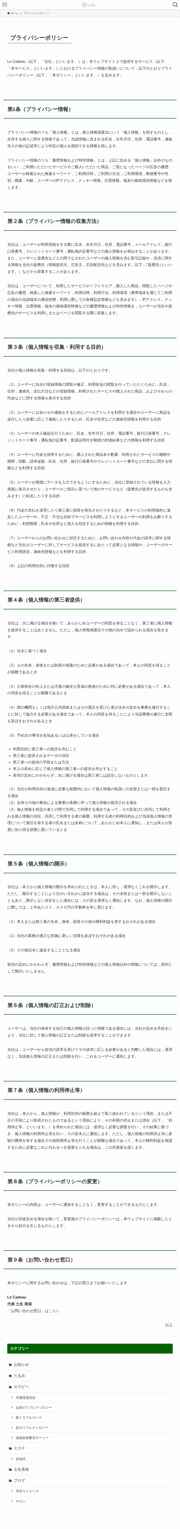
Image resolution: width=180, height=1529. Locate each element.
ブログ (19, 1480)
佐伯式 (21, 1459)
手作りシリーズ (27, 1491)
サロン (21, 1501)
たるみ (19, 1376)
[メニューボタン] (4, 4)
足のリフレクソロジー (32, 1428)
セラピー (21, 1387)
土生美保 (21, 1469)
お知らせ (21, 1364)
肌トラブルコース (29, 1417)
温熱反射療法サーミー (32, 1438)
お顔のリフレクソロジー (34, 1407)
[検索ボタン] (175, 4)
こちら (54, 1311)
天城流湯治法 (25, 1397)
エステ (19, 1448)
